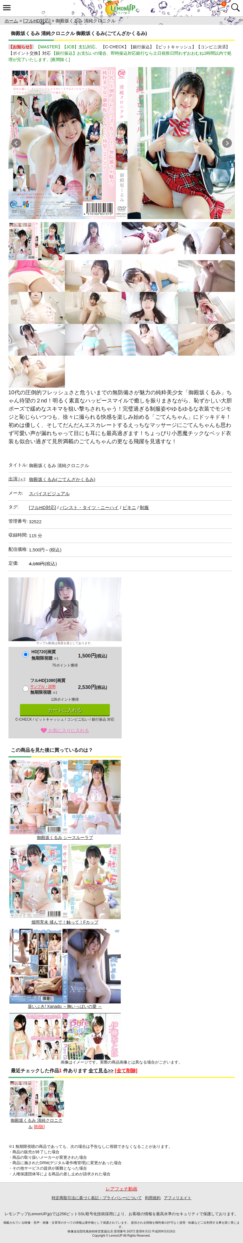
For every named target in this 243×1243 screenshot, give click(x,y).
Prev (16, 143)
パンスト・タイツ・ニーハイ (89, 507)
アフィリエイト (177, 1198)
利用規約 (153, 1198)
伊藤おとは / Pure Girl (65, 1053)
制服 (144, 507)
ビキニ (129, 507)
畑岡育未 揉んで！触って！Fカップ (65, 884)
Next (227, 143)
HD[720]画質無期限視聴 (44, 654)
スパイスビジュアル (49, 493)
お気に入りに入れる (65, 730)
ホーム (11, 20)
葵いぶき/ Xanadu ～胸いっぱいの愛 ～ (65, 969)
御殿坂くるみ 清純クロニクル (36, 1104)
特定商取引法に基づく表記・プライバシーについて (97, 1198)
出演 (16, 478)
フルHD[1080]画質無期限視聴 (48, 686)
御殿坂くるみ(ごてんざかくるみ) (62, 479)
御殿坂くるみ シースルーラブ (65, 800)
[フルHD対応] (36, 20)
